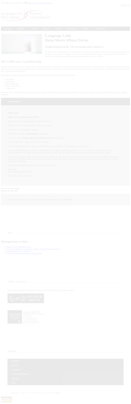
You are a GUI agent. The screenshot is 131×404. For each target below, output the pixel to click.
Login (57, 393)
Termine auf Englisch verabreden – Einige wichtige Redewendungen (33, 249)
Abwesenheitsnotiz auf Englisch (18, 251)
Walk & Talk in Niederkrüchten (18, 247)
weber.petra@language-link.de (39, 3)
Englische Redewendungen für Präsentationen (24, 253)
